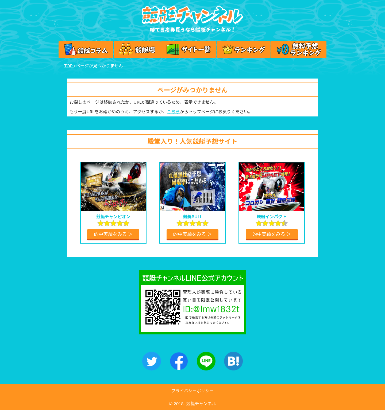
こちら (173, 111)
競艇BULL (192, 216)
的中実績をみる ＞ (113, 234)
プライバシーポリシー (192, 390)
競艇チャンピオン (113, 216)
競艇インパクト (272, 216)
